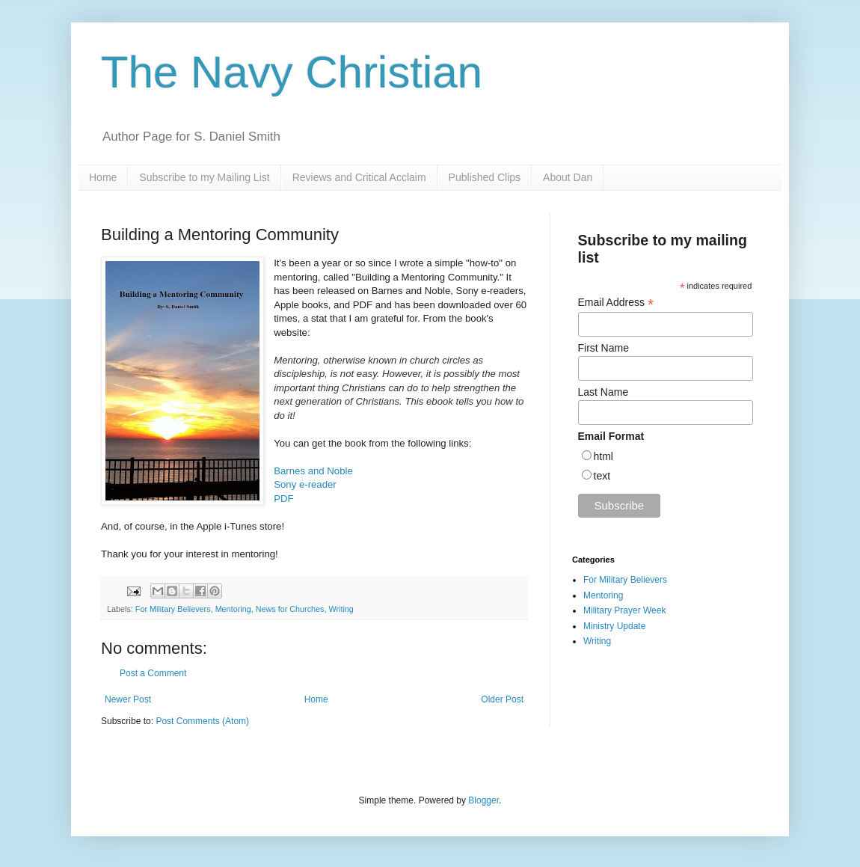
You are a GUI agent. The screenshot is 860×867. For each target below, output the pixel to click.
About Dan (567, 177)
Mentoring (233, 608)
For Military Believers (173, 608)
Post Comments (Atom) (202, 721)
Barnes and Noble (313, 471)
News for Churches (290, 608)
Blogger (483, 800)
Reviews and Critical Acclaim (359, 177)
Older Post (502, 699)
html (603, 456)
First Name (603, 348)
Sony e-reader (305, 484)
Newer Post (128, 699)
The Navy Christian (291, 72)
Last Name (603, 392)
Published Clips (485, 177)
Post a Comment (153, 673)
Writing (340, 608)
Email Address (616, 302)
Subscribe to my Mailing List (204, 177)
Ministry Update (614, 626)
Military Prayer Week (624, 610)
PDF (283, 498)
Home (103, 177)
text (602, 476)
